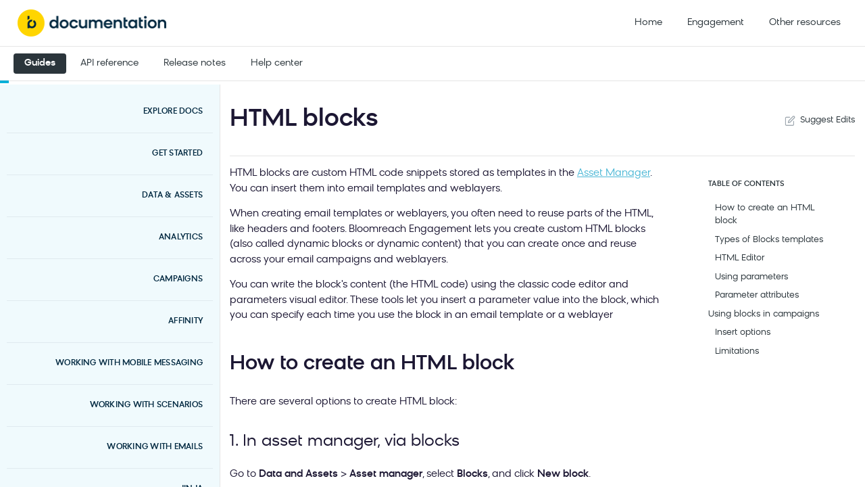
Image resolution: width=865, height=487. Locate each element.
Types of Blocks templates (769, 239)
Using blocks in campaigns (763, 314)
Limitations (737, 351)
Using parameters (751, 277)
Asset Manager (613, 173)
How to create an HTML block (764, 215)
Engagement (715, 23)
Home (648, 23)
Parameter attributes (757, 295)
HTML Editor (739, 258)
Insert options (742, 332)
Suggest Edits (818, 120)
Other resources (805, 23)
